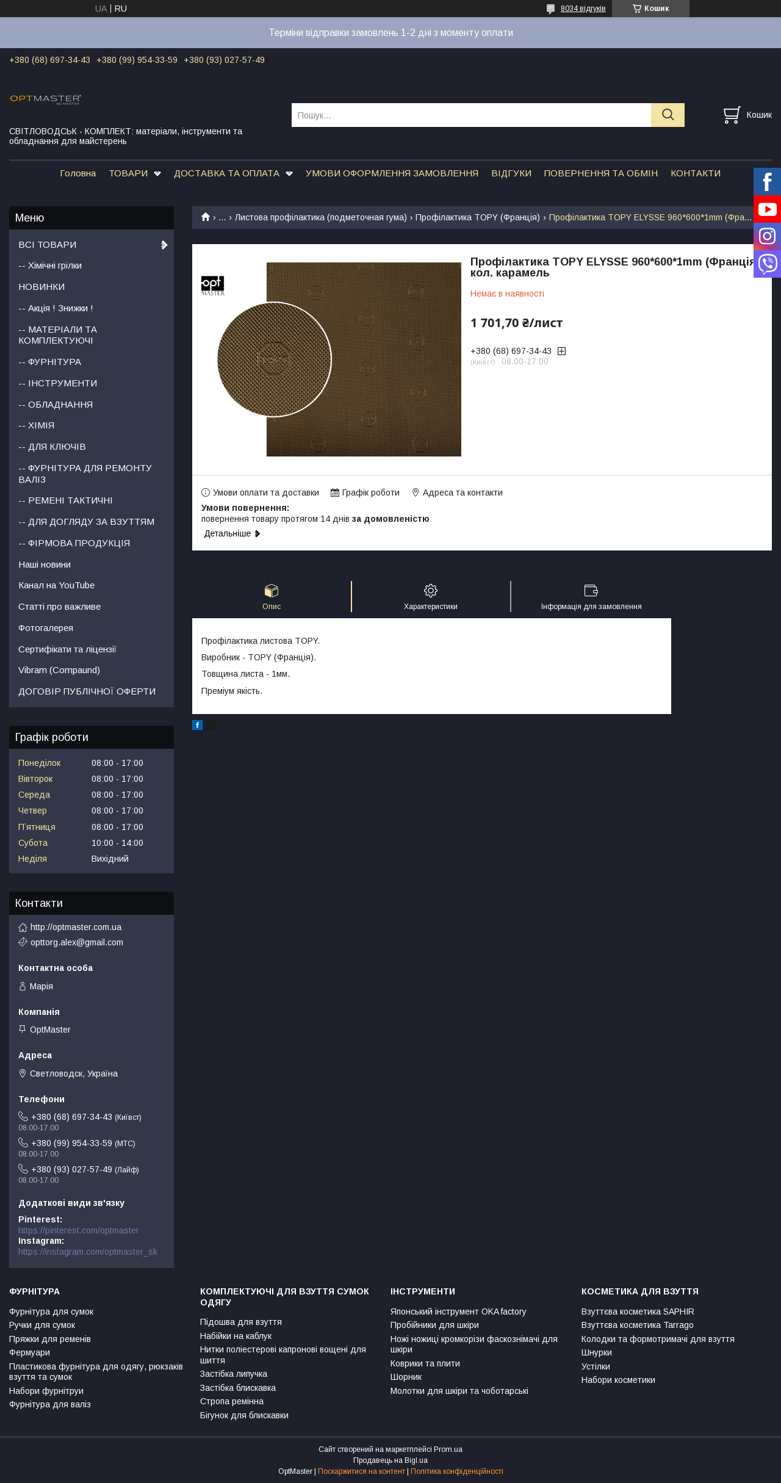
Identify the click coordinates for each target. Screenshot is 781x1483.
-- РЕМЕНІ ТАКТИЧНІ (65, 500)
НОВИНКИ (41, 286)
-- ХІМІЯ (36, 425)
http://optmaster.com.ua (76, 927)
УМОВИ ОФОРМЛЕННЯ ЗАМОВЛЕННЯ (392, 173)
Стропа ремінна (232, 1401)
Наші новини (44, 564)
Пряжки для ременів (50, 1339)
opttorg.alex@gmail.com (77, 942)
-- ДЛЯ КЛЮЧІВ (52, 446)
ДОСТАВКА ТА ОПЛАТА (226, 173)
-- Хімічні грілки (50, 265)
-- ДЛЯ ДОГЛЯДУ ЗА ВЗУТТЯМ (86, 521)
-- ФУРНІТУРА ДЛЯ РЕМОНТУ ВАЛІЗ (85, 474)
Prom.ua (448, 1449)
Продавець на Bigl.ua (390, 1460)
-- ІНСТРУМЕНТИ (57, 383)
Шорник (406, 1377)
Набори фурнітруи (46, 1391)
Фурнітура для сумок (51, 1311)
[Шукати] (668, 115)
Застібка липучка (233, 1374)
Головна (78, 173)
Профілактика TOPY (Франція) (478, 217)
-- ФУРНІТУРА (49, 361)
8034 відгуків (583, 8)
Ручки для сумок (42, 1325)
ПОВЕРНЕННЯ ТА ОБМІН (601, 173)
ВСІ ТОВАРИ (47, 244)
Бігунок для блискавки (244, 1415)
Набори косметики (618, 1380)
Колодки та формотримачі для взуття (658, 1339)
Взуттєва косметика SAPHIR (637, 1311)
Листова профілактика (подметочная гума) (321, 217)
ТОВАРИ (128, 173)
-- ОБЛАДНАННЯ (55, 404)
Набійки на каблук (236, 1336)
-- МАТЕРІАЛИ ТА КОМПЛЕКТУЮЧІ (57, 335)
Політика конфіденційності (457, 1471)
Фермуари (29, 1352)
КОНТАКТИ (696, 173)
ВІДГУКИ (511, 173)
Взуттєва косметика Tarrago (637, 1325)
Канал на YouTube (56, 585)
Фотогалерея (45, 627)
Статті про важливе (59, 606)
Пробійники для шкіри (434, 1325)
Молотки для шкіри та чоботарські (459, 1391)
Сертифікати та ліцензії (67, 649)
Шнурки (596, 1352)
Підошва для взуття (241, 1322)
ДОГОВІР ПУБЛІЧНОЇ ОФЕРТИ (87, 691)
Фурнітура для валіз (50, 1404)
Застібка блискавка (238, 1388)
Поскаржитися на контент (361, 1471)
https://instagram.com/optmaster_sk (87, 1252)
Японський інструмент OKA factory (458, 1311)
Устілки (595, 1366)
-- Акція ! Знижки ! (55, 308)
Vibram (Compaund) (59, 670)
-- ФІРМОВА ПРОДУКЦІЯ (74, 543)
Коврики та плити (425, 1363)
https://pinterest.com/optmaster (78, 1230)
